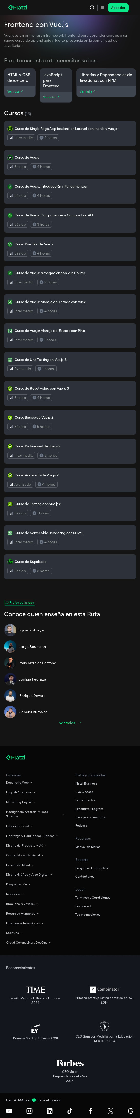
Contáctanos (85, 876)
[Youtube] (9, 1111)
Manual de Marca (88, 847)
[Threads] (131, 1111)
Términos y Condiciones (93, 898)
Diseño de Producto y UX (26, 845)
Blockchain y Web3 (22, 904)
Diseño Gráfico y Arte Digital (29, 875)
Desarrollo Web (19, 783)
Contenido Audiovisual (25, 855)
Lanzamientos (85, 800)
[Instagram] (29, 1111)
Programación (18, 884)
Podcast (81, 825)
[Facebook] (90, 1111)
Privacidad (83, 906)
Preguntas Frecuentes (91, 868)
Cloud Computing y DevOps (28, 942)
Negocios (15, 894)
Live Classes (84, 792)
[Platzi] (18, 8)
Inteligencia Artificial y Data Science (35, 814)
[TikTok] (70, 1111)
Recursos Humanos (22, 913)
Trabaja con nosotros (90, 817)
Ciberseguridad (19, 826)
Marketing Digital (21, 802)
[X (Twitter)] (110, 1111)
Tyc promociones (87, 914)
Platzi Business (86, 783)
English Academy (21, 792)
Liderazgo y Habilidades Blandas (32, 836)
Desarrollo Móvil (20, 865)
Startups (14, 933)
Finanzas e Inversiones (25, 923)
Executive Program (89, 809)
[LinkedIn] (50, 1111)
